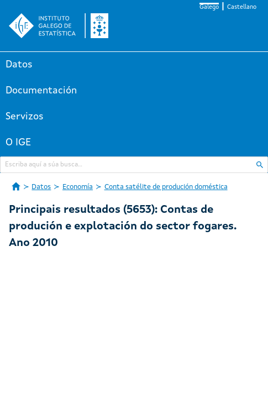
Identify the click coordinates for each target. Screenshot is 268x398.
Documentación (41, 91)
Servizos (25, 117)
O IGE (18, 143)
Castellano (241, 7)
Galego (209, 7)
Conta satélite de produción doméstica (166, 187)
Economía (77, 187)
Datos (19, 65)
